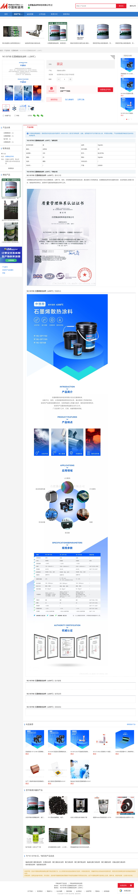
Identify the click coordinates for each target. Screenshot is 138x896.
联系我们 (40, 891)
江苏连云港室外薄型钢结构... (10, 242)
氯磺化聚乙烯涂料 (93, 862)
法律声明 (88, 891)
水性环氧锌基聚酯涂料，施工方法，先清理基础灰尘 (42, 817)
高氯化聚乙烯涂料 (118, 862)
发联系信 (54, 99)
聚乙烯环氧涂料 (80, 862)
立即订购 (80, 99)
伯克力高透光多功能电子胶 (79, 817)
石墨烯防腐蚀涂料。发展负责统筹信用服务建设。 (63, 43)
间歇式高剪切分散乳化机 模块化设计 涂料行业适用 (85, 43)
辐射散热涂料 (41, 864)
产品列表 (7, 50)
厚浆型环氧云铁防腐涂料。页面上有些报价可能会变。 (109, 43)
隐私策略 (69, 891)
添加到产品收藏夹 (7, 270)
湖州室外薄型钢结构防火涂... (10, 220)
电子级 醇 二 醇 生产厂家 (33, 847)
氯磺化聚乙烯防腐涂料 (34, 862)
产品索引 (5, 267)
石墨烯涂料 (14, 50)
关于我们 (30, 891)
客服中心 (49, 891)
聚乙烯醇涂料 (106, 862)
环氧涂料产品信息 (61, 883)
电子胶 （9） (8, 139)
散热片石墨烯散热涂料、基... (10, 198)
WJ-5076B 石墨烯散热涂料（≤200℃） (72, 885)
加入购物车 (69, 99)
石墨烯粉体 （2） (9, 133)
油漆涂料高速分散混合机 (32, 43)
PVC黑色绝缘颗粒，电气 (55, 817)
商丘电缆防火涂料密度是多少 (11, 43)
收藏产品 (7, 115)
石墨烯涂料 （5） (9, 142)
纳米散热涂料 (30, 864)
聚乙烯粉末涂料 (58, 862)
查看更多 (11, 168)
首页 (1, 50)
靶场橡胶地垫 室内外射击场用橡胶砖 (82, 847)
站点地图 (59, 891)
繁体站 (97, 891)
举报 (16, 115)
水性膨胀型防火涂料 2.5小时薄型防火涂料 (61, 847)
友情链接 (106, 891)
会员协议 (79, 891)
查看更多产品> (131, 724)
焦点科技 (71, 893)
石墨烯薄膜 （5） (9, 136)
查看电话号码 (105, 90)
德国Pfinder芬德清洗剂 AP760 (102, 817)
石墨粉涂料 (47, 862)
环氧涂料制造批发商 (76, 883)
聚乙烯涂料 (69, 862)
